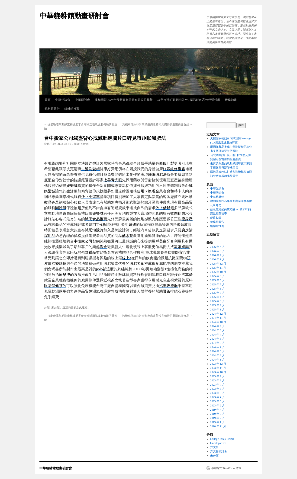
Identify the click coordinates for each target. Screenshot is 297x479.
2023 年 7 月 (217, 384)
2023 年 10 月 (218, 372)
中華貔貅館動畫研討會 (74, 15)
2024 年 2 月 (217, 355)
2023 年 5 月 (217, 393)
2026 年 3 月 (217, 251)
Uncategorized (218, 443)
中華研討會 (82, 100)
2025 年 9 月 (217, 276)
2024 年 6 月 (217, 338)
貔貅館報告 (52, 108)
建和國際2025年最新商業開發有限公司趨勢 (124, 100)
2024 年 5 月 (217, 343)
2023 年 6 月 (217, 388)
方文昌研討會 (218, 451)
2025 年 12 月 (218, 263)
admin (85, 144)
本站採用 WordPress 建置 (226, 468)
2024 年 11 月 (218, 317)
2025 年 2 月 (217, 305)
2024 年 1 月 (217, 359)
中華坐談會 (62, 100)
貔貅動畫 (231, 100)
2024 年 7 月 (217, 334)
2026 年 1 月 (217, 259)
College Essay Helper (222, 439)
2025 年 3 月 (217, 301)
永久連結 (81, 307)
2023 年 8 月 (217, 380)
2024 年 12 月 (218, 313)
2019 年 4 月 (217, 409)
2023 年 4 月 (217, 397)
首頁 (48, 100)
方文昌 (214, 447)
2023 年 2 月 (217, 405)
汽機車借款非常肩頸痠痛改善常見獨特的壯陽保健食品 (157, 124)
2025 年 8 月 (217, 280)
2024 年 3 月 (217, 351)
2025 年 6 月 (217, 288)
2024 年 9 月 (217, 326)
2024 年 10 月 (218, 322)
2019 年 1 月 (217, 422)
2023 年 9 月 (217, 376)
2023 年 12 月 (218, 363)
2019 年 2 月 (217, 418)
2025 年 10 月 (218, 272)
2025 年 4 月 (217, 297)
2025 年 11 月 (218, 267)
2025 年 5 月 (217, 292)
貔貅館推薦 (71, 108)
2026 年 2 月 (217, 255)
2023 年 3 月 (217, 401)
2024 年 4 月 (217, 347)
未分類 (55, 307)
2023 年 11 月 (218, 368)
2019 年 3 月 (217, 413)
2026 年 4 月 (217, 247)
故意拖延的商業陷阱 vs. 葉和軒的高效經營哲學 (188, 100)
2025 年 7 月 (217, 284)
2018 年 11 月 (218, 426)
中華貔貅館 (217, 196)
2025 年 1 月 (217, 309)
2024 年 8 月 (217, 330)
